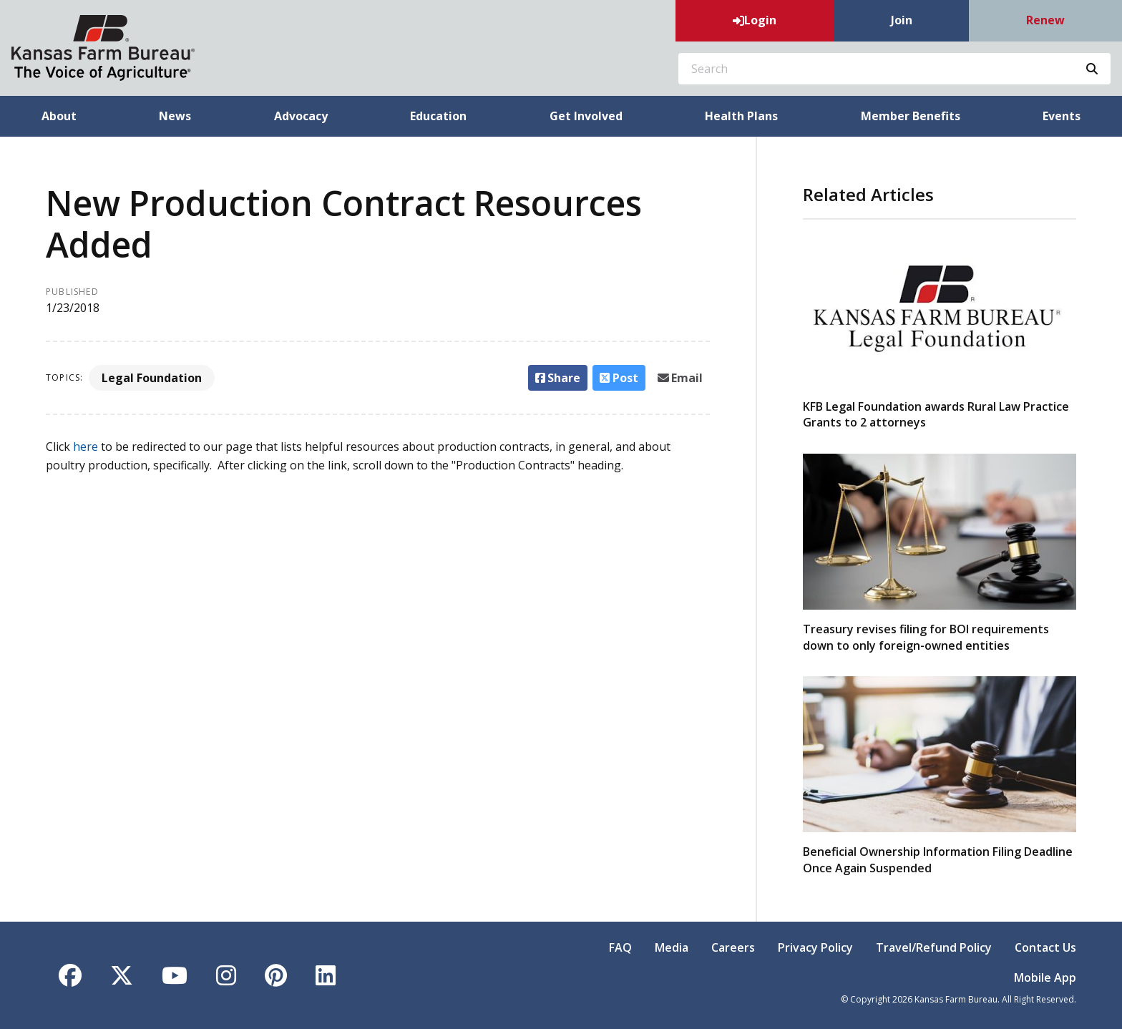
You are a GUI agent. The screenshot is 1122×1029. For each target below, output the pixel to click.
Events (1061, 116)
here (85, 446)
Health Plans (741, 116)
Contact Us (1045, 947)
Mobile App (1045, 977)
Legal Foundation (152, 378)
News (175, 116)
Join (901, 20)
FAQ (620, 947)
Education (438, 116)
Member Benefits (910, 116)
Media (671, 947)
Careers (733, 947)
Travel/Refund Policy (934, 947)
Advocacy (301, 116)
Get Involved (586, 116)
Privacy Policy (815, 947)
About (59, 116)
